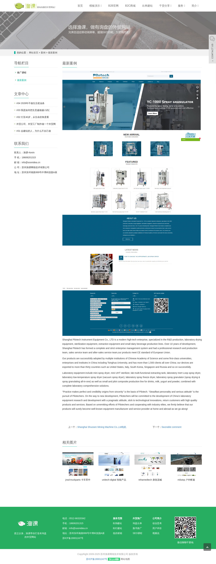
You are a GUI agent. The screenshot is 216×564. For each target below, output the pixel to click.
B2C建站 (117, 528)
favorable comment (171, 427)
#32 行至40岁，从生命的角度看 (32, 117)
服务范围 (117, 518)
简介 (195, 5)
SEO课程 (137, 533)
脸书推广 (137, 528)
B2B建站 (117, 523)
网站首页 (33, 52)
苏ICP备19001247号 (96, 559)
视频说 (155, 533)
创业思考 (157, 523)
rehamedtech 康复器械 (150, 479)
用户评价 (157, 528)
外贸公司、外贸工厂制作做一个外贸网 (36, 124)
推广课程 (21, 72)
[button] (101, 5)
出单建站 (147, 5)
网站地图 (125, 559)
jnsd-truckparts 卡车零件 (77, 479)
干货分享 (165, 5)
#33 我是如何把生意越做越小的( (32, 110)
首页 (80, 5)
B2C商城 (130, 5)
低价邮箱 (117, 533)
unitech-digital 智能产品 (114, 479)
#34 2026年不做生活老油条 (30, 103)
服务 (181, 5)
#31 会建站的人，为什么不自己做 (33, 131)
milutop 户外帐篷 (186, 479)
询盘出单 (137, 523)
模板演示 (95, 5)
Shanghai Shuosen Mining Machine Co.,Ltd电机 (101, 427)
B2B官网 (113, 5)
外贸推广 (137, 518)
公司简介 (157, 518)
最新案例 (52, 52)
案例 (43, 52)
